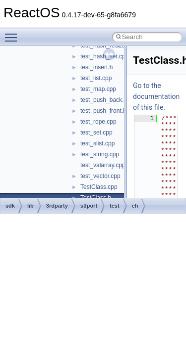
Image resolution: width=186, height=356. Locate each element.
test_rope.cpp (98, 121)
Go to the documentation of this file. (156, 96)
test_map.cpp (98, 89)
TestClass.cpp (99, 186)
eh (135, 206)
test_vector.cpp (100, 176)
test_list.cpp (96, 78)
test (115, 206)
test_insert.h (96, 67)
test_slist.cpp (97, 143)
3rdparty (57, 206)
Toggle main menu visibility (13, 33)
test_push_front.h (103, 110)
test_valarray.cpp (102, 165)
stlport (88, 206)
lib (30, 206)
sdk (10, 206)
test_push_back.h (103, 99)
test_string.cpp (99, 154)
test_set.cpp (96, 132)
